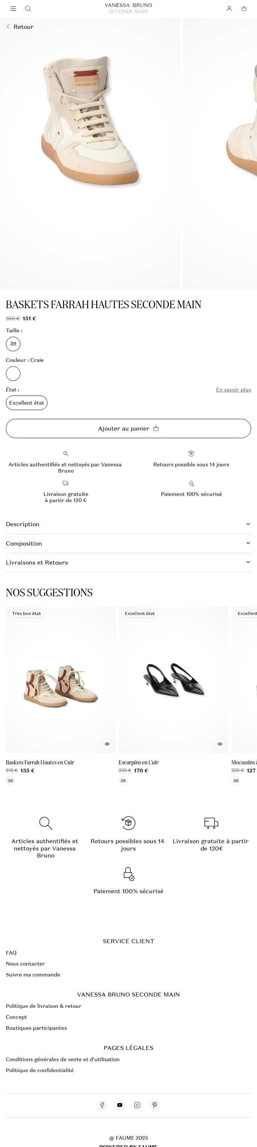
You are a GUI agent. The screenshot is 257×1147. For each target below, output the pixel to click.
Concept (16, 1017)
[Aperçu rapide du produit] (107, 744)
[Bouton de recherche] (27, 9)
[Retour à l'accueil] (128, 9)
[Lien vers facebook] (102, 1105)
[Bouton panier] (244, 9)
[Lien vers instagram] (137, 1105)
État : (12, 390)
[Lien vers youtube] (120, 1105)
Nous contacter (25, 963)
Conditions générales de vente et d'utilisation (63, 1059)
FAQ (11, 952)
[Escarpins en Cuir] (174, 696)
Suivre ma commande (33, 974)
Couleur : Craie (25, 360)
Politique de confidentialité (40, 1070)
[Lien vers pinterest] (155, 1105)
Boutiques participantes (36, 1028)
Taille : (14, 331)
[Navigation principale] (13, 9)
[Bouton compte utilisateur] (229, 9)
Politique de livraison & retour (43, 1006)
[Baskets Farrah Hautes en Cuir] (61, 696)
